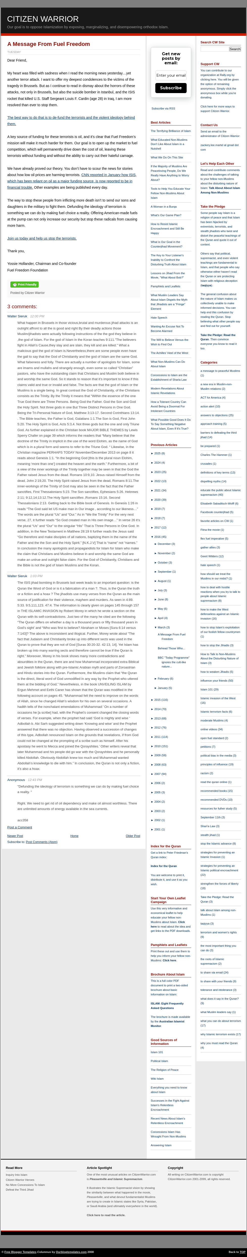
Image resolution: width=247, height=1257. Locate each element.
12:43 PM (35, 780)
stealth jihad (208, 834)
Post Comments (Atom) (42, 842)
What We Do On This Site (167, 157)
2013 (157, 718)
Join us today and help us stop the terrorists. (42, 238)
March (162, 627)
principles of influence (215, 764)
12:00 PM (37, 316)
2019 (157, 508)
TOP (242, 1251)
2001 (157, 829)
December (165, 543)
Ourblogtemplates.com (71, 1251)
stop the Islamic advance (216, 843)
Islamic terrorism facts (215, 711)
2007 (157, 773)
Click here (169, 960)
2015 (157, 699)
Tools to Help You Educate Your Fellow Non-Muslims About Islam (170, 193)
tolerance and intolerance (217, 989)
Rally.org (225, 74)
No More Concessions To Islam (25, 1184)
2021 (157, 490)
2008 (157, 764)
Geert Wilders (210, 556)
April (161, 618)
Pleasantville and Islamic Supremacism (116, 1179)
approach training (212, 423)
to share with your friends (217, 981)
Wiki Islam (157, 1078)
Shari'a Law (208, 826)
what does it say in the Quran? (220, 998)
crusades (207, 463)
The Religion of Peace (165, 1069)
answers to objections (215, 415)
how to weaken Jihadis (215, 671)
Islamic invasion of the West (218, 698)
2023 (157, 471)
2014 (157, 709)
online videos (209, 729)
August (162, 580)
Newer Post (15, 836)
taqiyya (206, 285)
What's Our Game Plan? (166, 215)
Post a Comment (19, 827)
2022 (157, 481)
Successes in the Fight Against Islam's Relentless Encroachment (170, 1105)
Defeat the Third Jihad (20, 1189)
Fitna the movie (211, 529)
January (163, 687)
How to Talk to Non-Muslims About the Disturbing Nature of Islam (220, 659)
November (165, 553)
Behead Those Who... (171, 648)
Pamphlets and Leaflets (165, 286)
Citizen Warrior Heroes (20, 1179)
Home (74, 836)
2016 (157, 536)
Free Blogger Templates (21, 1251)
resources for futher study (217, 808)
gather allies (208, 547)
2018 (157, 518)
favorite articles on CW (215, 520)
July (161, 590)
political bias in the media (217, 755)
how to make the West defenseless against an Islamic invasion (220, 614)
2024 (157, 462)
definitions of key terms (215, 472)
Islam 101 (157, 1052)
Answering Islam (161, 1145)
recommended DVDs (214, 799)
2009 (157, 755)
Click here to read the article (106, 1215)
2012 (157, 727)
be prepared (208, 446)
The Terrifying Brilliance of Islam (171, 130)
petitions (206, 746)
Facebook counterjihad (215, 512)
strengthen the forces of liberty (220, 883)
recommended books (214, 790)
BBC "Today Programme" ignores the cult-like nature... (173, 662)
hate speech (209, 565)
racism (205, 773)
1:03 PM (36, 576)
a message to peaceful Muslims (220, 370)
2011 (157, 736)
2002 (157, 820)
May (161, 608)
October (163, 562)
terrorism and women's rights (219, 932)
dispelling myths (211, 481)
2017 (157, 527)
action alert (208, 406)
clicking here (208, 79)
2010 (157, 746)
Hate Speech (159, 317)
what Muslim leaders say (216, 1012)
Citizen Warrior (43, 18)
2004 (157, 801)
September (165, 571)
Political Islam (159, 1061)
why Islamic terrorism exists (218, 1034)
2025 (157, 453)
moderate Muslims (213, 720)
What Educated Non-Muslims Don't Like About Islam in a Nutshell (169, 144)
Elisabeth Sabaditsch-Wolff (218, 503)
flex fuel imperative (213, 538)
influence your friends (214, 680)
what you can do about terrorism (221, 1020)
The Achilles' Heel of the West (169, 352)
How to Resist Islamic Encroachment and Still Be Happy (167, 228)
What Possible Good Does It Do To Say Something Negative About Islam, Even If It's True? (171, 424)
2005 (157, 792)
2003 (157, 811)
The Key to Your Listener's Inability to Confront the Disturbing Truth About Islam (168, 260)
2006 (157, 783)
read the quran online (214, 782)
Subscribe (171, 88)
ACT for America (211, 397)
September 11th (211, 817)
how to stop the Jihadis (215, 645)
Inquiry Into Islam (16, 1174)
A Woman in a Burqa (164, 206)
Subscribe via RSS (163, 108)
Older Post (133, 836)
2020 (157, 499)
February (164, 678)
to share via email (212, 972)
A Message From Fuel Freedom (48, 44)
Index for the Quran (164, 866)
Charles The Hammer (214, 454)
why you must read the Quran (219, 1043)
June (161, 599)
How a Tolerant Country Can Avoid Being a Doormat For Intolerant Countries (168, 406)
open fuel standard (213, 738)
